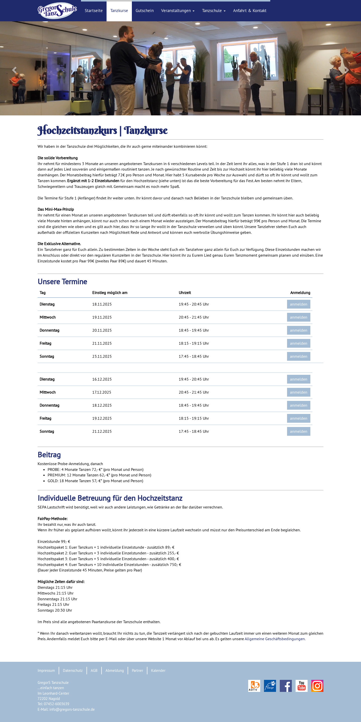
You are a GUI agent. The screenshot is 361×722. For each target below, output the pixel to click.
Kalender (158, 670)
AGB (94, 670)
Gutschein (145, 10)
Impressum (46, 670)
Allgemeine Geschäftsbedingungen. (275, 638)
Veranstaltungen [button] (178, 10)
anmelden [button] (298, 304)
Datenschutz (73, 670)
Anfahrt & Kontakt (249, 10)
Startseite (94, 10)
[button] (27, 68)
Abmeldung (115, 670)
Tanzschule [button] (214, 10)
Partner (137, 670)
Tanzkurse (119, 10)
